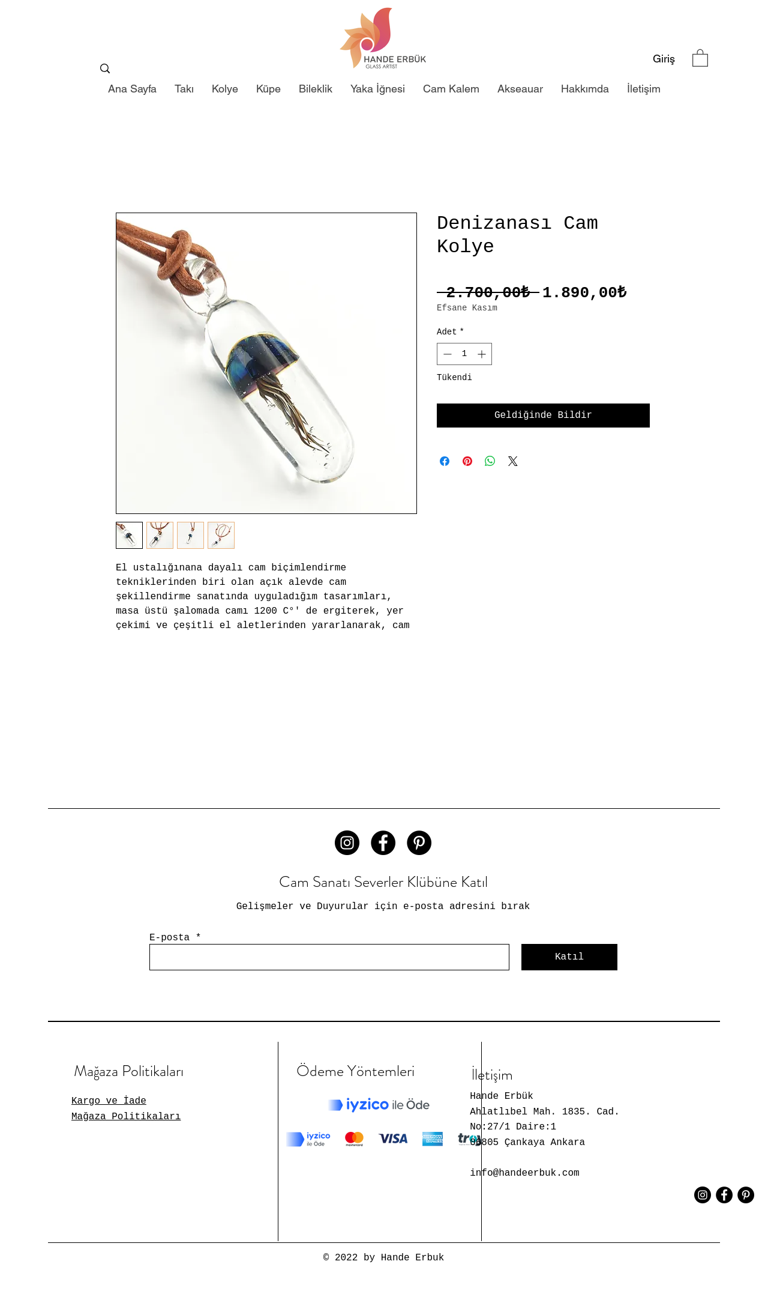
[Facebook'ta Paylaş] (444, 461)
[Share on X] (513, 461)
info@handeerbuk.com (524, 1173)
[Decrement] (446, 353)
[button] (700, 57)
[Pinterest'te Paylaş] (467, 461)
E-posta (169, 938)
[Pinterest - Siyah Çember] (419, 842)
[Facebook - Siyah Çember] (383, 842)
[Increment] (482, 353)
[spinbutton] (464, 353)
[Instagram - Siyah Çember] (347, 842)
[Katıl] (569, 957)
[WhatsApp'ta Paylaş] (490, 461)
